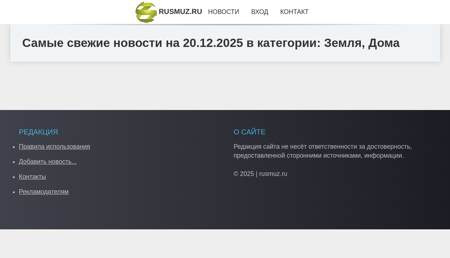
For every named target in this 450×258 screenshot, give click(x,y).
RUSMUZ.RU (168, 11)
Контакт (294, 11)
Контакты (32, 176)
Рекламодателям (44, 191)
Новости (223, 11)
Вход (259, 11)
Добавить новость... (48, 161)
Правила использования (54, 146)
